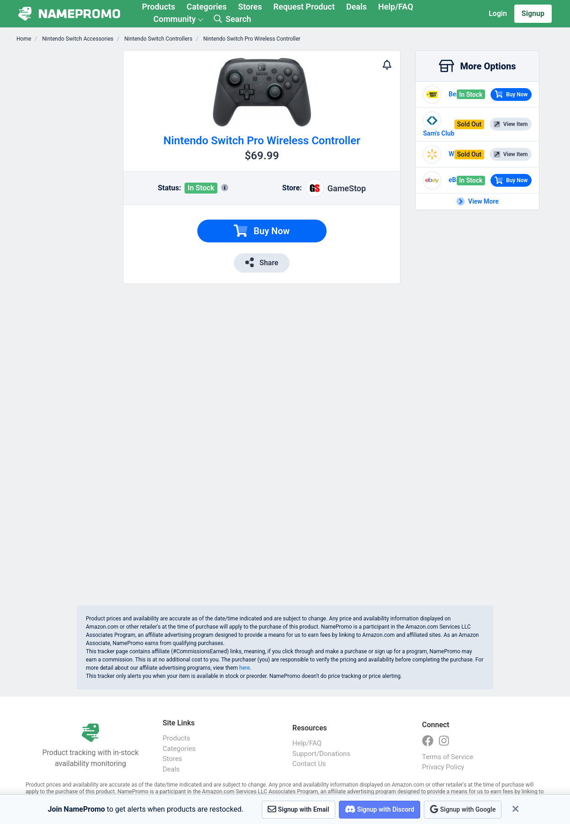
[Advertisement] (70, 187)
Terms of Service (447, 757)
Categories (207, 6)
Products (158, 6)
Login (498, 13)
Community (174, 19)
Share (261, 262)
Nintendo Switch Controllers (157, 39)
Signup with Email (298, 809)
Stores (250, 6)
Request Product (304, 6)
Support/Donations (321, 754)
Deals (356, 6)
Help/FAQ (395, 6)
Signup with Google (463, 809)
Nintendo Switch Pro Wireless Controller (251, 39)
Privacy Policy (443, 767)
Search (232, 19)
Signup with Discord (379, 809)
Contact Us (309, 764)
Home (23, 39)
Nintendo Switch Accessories (77, 39)
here (244, 668)
